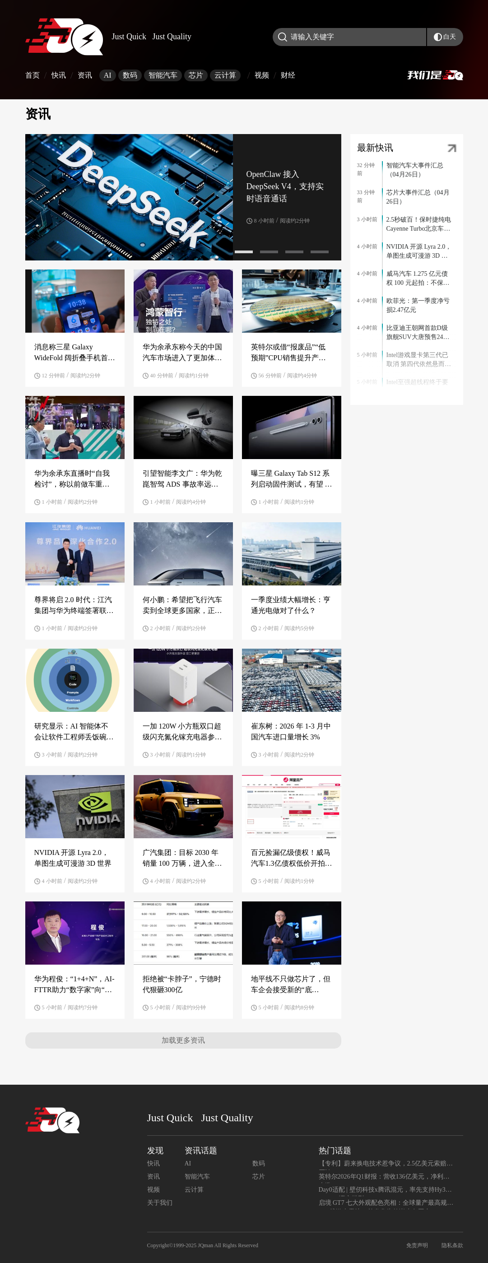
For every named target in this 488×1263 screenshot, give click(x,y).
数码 (130, 75)
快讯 (58, 75)
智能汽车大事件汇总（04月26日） (414, 170)
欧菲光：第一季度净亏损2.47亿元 (418, 305)
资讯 (88, 75)
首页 (32, 75)
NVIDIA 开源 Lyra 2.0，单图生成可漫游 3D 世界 (419, 251)
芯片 (196, 75)
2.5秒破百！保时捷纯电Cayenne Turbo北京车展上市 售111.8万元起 (418, 224)
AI (108, 75)
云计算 (225, 75)
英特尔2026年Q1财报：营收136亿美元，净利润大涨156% (384, 1178)
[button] (244, 252)
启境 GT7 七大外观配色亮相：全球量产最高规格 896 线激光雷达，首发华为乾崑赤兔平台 (386, 1204)
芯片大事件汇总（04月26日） (418, 197)
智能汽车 (163, 75)
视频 (262, 75)
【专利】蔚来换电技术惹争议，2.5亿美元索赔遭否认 (386, 1165)
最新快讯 (375, 147)
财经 (288, 75)
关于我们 (159, 1202)
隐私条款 (452, 1245)
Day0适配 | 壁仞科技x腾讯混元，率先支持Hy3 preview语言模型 (382, 1191)
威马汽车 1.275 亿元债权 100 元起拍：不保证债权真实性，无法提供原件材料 (418, 279)
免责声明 (417, 1245)
